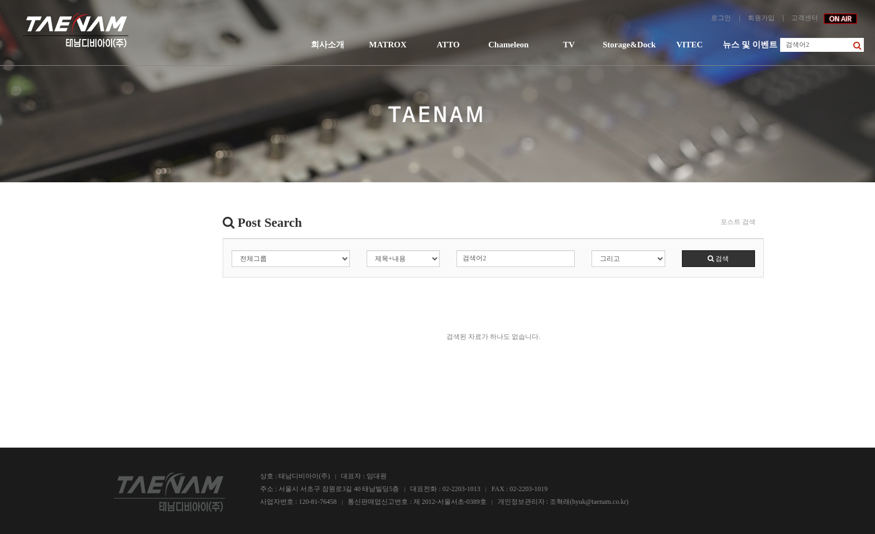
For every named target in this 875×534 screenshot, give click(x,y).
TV (569, 44)
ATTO (447, 44)
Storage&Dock (629, 44)
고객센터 (804, 18)
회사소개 (327, 44)
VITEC (689, 44)
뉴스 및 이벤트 (750, 44)
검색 (718, 259)
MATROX (387, 44)
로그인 (721, 18)
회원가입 (761, 18)
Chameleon (508, 44)
